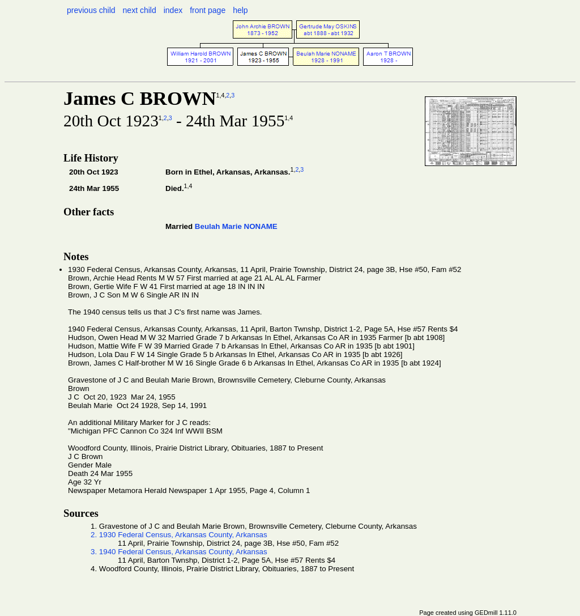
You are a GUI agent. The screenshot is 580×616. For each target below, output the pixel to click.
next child (139, 10)
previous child (91, 10)
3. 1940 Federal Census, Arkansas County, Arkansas (179, 551)
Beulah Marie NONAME (236, 226)
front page (207, 10)
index (173, 10)
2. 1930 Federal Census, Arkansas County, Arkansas (179, 534)
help (240, 10)
